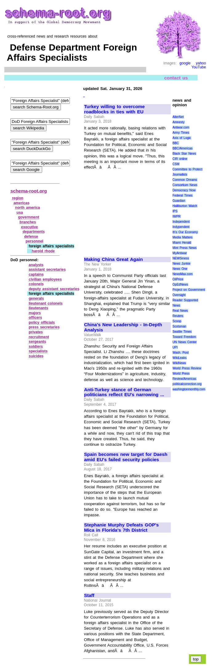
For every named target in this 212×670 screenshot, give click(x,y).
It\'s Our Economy (185, 232)
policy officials (42, 322)
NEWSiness (181, 258)
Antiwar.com (181, 127)
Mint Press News (185, 248)
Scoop (177, 321)
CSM (176, 164)
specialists (38, 351)
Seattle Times (182, 331)
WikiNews (179, 363)
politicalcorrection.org (187, 384)
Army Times (181, 132)
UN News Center (185, 342)
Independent (181, 221)
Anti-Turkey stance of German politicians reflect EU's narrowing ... (124, 392)
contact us (176, 77)
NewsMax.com (183, 274)
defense (31, 236)
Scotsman (179, 326)
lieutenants (38, 308)
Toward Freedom (184, 337)
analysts (36, 265)
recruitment (39, 337)
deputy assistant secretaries (54, 289)
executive (29, 227)
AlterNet (178, 117)
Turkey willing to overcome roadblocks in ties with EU (114, 109)
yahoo (201, 63)
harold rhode (43, 251)
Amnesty (179, 122)
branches (28, 222)
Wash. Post (181, 352)
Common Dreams (185, 179)
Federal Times (183, 195)
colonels (36, 284)
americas (22, 203)
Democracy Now (184, 190)
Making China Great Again (113, 259)
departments (33, 231)
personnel (34, 241)
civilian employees (45, 279)
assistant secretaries (47, 269)
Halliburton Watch (185, 206)
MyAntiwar (180, 253)
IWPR (177, 216)
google (184, 63)
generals (36, 298)
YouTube (198, 67)
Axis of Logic (182, 138)
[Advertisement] (127, 210)
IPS (175, 211)
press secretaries (44, 327)
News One (180, 268)
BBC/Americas (183, 148)
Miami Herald (182, 242)
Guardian (179, 200)
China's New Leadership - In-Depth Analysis (123, 327)
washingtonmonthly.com (189, 389)
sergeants (37, 341)
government (28, 217)
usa (20, 212)
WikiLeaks (180, 357)
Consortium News (185, 185)
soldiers (36, 346)
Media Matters (183, 237)
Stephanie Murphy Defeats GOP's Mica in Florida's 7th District (121, 527)
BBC (176, 143)
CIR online (180, 158)
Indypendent (181, 227)
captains (36, 274)
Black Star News (184, 153)
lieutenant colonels (45, 303)
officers (35, 317)
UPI (175, 347)
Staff (89, 595)
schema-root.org (28, 190)
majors (35, 313)
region (17, 198)
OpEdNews (180, 284)
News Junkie (181, 263)
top (196, 659)
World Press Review (187, 368)
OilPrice (178, 279)
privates (36, 332)
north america (27, 207)
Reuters (178, 316)
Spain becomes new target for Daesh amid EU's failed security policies (125, 457)
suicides (36, 356)
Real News (180, 310)
